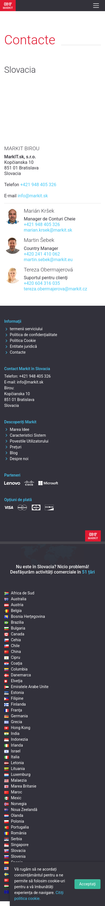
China (12, 651)
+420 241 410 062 (42, 254)
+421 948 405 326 (38, 184)
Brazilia (14, 622)
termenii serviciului (23, 329)
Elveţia (13, 681)
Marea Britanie (20, 786)
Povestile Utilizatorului (26, 441)
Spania (13, 862)
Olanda (13, 815)
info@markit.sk (33, 195)
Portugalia (16, 827)
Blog (11, 453)
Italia (11, 757)
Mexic (12, 798)
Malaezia (15, 780)
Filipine (13, 698)
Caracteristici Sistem (25, 435)
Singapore (16, 844)
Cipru (12, 657)
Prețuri (12, 447)
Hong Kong (17, 727)
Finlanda (15, 704)
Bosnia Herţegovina (24, 616)
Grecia (13, 722)
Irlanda (13, 745)
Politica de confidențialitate (30, 334)
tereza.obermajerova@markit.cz (55, 289)
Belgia (13, 610)
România (15, 833)
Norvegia (15, 803)
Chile (12, 645)
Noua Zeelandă (20, 809)
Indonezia (16, 739)
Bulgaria (14, 628)
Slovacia (14, 850)
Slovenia (14, 856)
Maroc (13, 792)
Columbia (15, 669)
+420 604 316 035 (42, 283)
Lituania (14, 768)
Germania (16, 716)
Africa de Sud (19, 593)
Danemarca (17, 675)
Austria (13, 605)
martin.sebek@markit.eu (48, 259)
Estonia (14, 692)
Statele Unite (18, 868)
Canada (14, 634)
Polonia (14, 821)
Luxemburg (17, 774)
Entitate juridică (20, 346)
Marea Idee (16, 429)
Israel (12, 751)
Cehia (12, 640)
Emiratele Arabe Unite (26, 686)
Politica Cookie (20, 340)
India (11, 733)
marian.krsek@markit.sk (48, 230)
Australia (15, 599)
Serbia (13, 839)
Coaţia (13, 663)
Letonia (14, 763)
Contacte (14, 352)
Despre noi (16, 458)
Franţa (13, 710)
